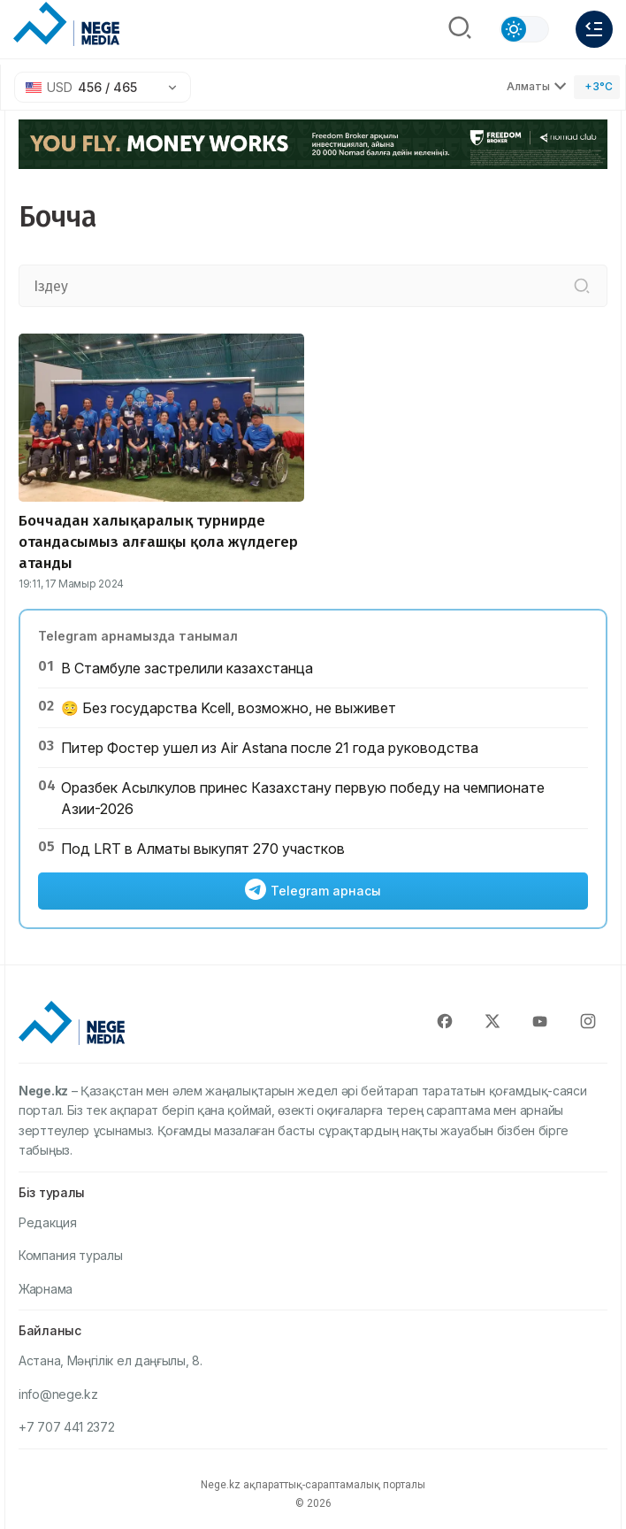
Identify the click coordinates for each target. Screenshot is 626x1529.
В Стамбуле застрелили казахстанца (187, 668)
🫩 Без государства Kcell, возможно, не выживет (228, 708)
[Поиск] (460, 29)
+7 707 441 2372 (67, 1426)
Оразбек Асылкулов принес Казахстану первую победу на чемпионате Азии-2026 (303, 798)
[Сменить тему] (524, 29)
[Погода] (597, 87)
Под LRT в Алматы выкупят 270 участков (203, 848)
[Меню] (594, 29)
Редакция (48, 1222)
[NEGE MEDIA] (66, 25)
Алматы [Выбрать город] (537, 86)
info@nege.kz (58, 1394)
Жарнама (46, 1288)
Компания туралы (71, 1255)
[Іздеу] (582, 286)
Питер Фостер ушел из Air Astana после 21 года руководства (269, 748)
